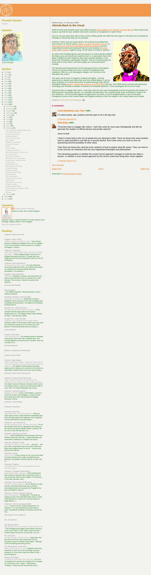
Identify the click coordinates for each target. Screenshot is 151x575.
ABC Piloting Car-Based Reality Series (18, 130)
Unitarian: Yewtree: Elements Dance (18, 493)
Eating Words (10, 180)
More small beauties (11, 495)
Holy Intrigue (10, 140)
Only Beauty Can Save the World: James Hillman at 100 (23, 527)
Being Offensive (11, 174)
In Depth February (11, 168)
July (7, 117)
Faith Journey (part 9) (12, 336)
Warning (8, 192)
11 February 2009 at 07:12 (67, 161)
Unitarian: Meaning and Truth (15, 433)
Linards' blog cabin (11, 335)
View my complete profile (11, 224)
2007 (6, 199)
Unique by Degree (11, 184)
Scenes (8, 146)
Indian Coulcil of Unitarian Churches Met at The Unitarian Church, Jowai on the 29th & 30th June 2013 (23, 381)
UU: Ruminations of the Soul (15, 546)
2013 (6, 95)
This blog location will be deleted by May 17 (19, 310)
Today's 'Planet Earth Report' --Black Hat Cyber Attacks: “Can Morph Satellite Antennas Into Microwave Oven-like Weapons (23, 364)
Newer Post (56, 169)
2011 (6, 100)
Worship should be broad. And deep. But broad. (20, 424)
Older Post (145, 169)
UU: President (9, 536)
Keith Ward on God (12, 164)
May (7, 122)
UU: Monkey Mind (11, 525)
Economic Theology (12, 144)
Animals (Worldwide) (12, 285)
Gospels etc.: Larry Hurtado (15, 319)
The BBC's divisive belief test (14, 484)
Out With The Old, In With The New (16, 537)
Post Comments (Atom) (72, 174)
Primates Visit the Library (14, 178)
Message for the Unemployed (15, 158)
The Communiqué (11, 176)
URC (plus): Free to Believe (14, 515)
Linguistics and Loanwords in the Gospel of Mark (21, 321)
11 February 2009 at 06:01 (67, 119)
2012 (6, 97)
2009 (6, 104)
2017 (6, 86)
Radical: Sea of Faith (12, 355)
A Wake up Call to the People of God (92, 44)
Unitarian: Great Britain (13, 402)
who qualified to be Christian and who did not (115, 30)
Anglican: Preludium (12, 250)
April (8, 124)
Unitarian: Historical (12, 407)
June (8, 119)
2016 (6, 88)
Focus (6, 435)
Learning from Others (12, 134)
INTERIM (7, 276)
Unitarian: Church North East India (17, 378)
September (10, 113)
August (8, 115)
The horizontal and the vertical (15, 265)
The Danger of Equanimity (13, 299)
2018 (6, 84)
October (9, 111)
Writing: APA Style (11, 557)
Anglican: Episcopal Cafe (14, 234)
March (8, 126)
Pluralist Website (11, 345)
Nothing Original (11, 190)
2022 (6, 75)
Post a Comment (58, 165)
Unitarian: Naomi (10, 453)
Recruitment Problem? (13, 156)
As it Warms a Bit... (12, 154)
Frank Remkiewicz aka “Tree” (71, 111)
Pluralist (5, 24)
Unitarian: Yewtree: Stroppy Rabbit (17, 504)
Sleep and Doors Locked (14, 182)
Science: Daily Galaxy (12, 360)
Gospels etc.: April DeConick (15, 308)
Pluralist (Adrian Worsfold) (24, 209)
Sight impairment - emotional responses (18, 413)
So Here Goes (10, 162)
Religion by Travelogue (13, 142)
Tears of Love (9, 455)
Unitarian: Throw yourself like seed (17, 482)
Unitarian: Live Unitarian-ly (14, 423)
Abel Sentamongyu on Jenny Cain (17, 152)
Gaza (6, 506)
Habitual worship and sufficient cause (17, 241)
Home (101, 169)
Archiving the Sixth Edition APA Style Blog (18, 559)
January (9, 194)
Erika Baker (63, 122)
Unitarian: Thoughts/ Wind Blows (17, 471)
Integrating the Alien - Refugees (15, 473)
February (9, 128)
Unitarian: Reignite (11, 464)
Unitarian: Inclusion (12, 412)
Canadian (65, 50)
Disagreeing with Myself (13, 186)
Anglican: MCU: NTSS (12, 239)
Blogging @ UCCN (11, 393)
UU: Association (10, 520)
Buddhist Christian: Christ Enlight (17, 297)
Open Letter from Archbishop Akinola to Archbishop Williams (76, 46)
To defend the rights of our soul (15, 444)
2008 (6, 196)
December (10, 106)
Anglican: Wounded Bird (13, 274)
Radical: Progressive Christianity (17, 350)
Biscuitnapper (9, 290)
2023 (6, 72)
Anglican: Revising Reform (14, 263)
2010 (6, 102)
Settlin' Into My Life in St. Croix (15, 548)
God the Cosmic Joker (13, 138)
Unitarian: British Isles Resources (17, 373)
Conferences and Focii (13, 150)
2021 (6, 77)
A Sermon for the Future (13, 132)
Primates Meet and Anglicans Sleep (17, 188)
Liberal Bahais (10, 330)
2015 (6, 91)
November (10, 109)
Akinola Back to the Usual (14, 166)
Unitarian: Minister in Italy (14, 442)
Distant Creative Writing (13, 172)
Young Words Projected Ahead (16, 160)
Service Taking (10, 148)
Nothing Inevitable (11, 170)
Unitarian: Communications (15, 391)
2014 (6, 93)
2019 (6, 81)
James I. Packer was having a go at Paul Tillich (86, 84)
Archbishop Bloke (11, 136)
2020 (6, 79)
